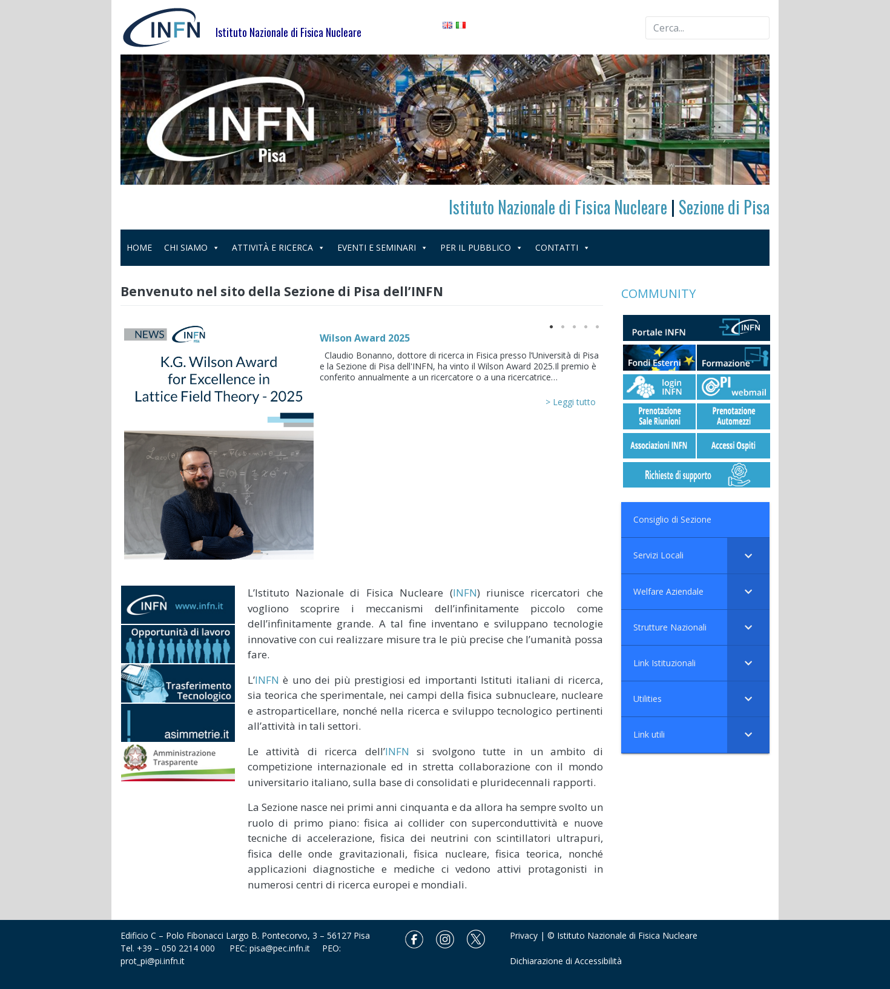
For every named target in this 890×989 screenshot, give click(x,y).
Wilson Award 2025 (365, 338)
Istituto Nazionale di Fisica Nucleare (558, 206)
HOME (139, 247)
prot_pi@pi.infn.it (152, 961)
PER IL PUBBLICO (481, 247)
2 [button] (562, 326)
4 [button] (585, 326)
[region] (445, 120)
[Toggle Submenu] (748, 555)
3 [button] (573, 326)
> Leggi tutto (571, 402)
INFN (465, 593)
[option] (362, 444)
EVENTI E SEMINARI (382, 247)
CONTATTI (562, 247)
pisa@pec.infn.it (285, 948)
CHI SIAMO (192, 247)
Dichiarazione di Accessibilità (566, 961)
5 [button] (596, 326)
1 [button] (550, 326)
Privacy (524, 935)
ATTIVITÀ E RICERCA (278, 247)
